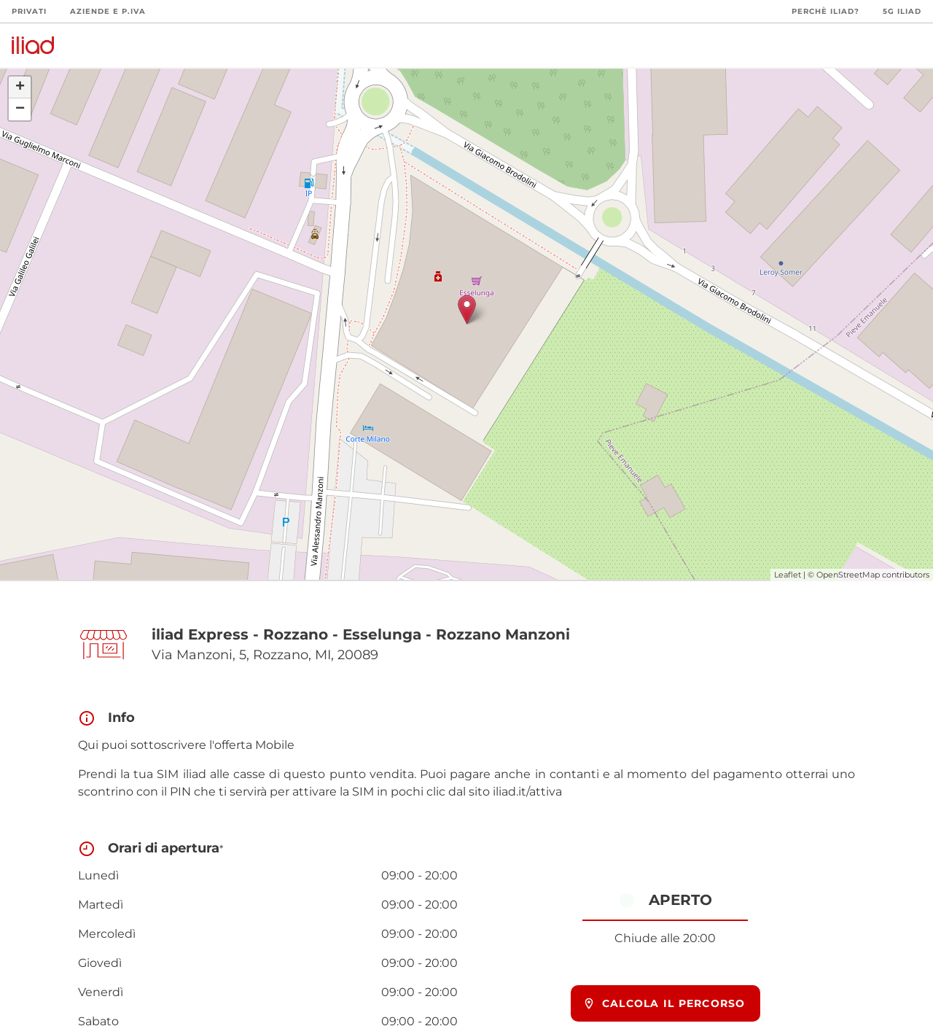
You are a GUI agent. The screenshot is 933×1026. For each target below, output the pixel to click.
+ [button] (20, 87)
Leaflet (787, 575)
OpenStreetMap (848, 575)
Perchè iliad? (825, 11)
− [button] (20, 109)
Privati (29, 11)
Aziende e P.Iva (108, 11)
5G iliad (902, 11)
